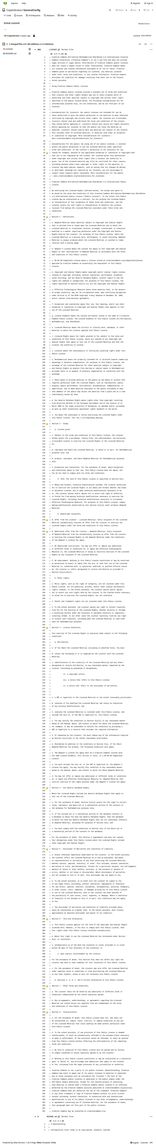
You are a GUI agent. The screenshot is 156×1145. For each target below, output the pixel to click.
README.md (52, 1117)
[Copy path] (59, 50)
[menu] (151, 44)
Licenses (144, 1142)
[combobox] (139, 44)
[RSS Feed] (110, 10)
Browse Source (144, 24)
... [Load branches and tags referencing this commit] (5, 29)
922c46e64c (146, 36)
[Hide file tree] (3, 44)
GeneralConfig (32, 10)
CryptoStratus (14, 10)
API (151, 1142)
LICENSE (53, 50)
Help (24, 3)
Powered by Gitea (10, 1142)
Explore (14, 3)
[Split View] (145, 44)
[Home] (5, 3)
